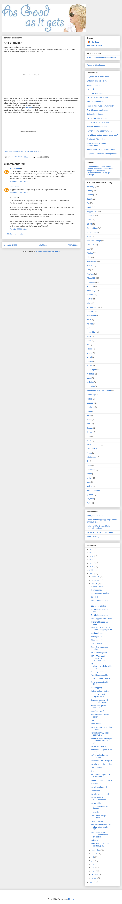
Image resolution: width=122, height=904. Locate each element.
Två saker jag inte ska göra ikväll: (99, 756)
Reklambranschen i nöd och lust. (99, 167)
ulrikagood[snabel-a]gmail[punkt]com (101, 57)
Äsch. (93, 771)
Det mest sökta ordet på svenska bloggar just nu (101, 628)
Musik (89, 220)
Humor (89, 365)
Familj (89, 207)
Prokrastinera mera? (99, 746)
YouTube (90, 274)
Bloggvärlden (92, 211)
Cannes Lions (92, 228)
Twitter (89, 299)
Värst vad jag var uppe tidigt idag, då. (100, 845)
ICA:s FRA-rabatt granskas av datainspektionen (98, 658)
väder (89, 503)
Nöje (88, 303)
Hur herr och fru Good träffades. (99, 131)
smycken (90, 499)
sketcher (28, 108)
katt (88, 249)
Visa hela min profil (94, 45)
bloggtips (90, 286)
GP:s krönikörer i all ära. (100, 678)
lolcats (89, 411)
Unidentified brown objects (101, 761)
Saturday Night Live (29, 151)
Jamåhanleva (96, 768)
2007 (91, 882)
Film (88, 257)
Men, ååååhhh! (97, 640)
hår (88, 345)
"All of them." (96, 791)
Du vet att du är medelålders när (98, 799)
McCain (21, 151)
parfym (89, 486)
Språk (89, 236)
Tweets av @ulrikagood (96, 65)
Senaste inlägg (10, 245)
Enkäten (94, 840)
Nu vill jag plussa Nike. (100, 787)
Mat (88, 270)
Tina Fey (38, 151)
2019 (91, 549)
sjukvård (90, 495)
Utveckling (91, 395)
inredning (90, 407)
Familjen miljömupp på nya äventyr (100, 106)
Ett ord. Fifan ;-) (93, 536)
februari (95, 874)
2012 (91, 560)
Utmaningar (91, 370)
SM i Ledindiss (92, 89)
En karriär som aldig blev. (97, 81)
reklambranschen (93, 490)
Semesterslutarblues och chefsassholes (96, 144)
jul (87, 328)
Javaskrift (95, 812)
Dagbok (90, 428)
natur (89, 482)
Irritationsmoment (93, 445)
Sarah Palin (7, 151)
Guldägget (91, 282)
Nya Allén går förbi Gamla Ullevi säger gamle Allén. (101, 827)
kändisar (90, 311)
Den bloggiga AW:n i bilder (101, 618)
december (96, 576)
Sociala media (92, 232)
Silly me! (94, 597)
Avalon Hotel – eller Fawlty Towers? (101, 150)
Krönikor (90, 295)
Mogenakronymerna (95, 85)
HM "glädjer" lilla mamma (96, 118)
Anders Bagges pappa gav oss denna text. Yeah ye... (101, 740)
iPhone (89, 349)
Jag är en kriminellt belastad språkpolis (102, 154)
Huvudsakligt (96, 803)
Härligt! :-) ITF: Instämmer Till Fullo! (101, 532)
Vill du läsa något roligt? (100, 653)
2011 (91, 563)
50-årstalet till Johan (95, 114)
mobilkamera (92, 316)
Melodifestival (92, 449)
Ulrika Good (14, 186)
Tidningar (90, 216)
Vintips (89, 399)
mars (94, 871)
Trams (89, 191)
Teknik (89, 453)
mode (89, 336)
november (96, 580)
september (96, 850)
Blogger (71, 899)
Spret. (93, 720)
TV (88, 203)
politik (89, 320)
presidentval (14, 151)
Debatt (89, 199)
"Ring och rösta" (97, 821)
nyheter (90, 353)
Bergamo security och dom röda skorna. (99, 701)
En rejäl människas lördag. (97, 110)
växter (89, 420)
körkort (89, 478)
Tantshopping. (96, 688)
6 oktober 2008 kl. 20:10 (19, 193)
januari (94, 878)
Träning (90, 253)
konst (89, 465)
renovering (91, 291)
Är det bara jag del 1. (99, 675)
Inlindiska (94, 784)
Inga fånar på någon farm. (101, 711)
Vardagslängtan (97, 633)
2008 (91, 574)
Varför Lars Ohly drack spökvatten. (100, 734)
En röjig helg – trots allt (100, 794)
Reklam (90, 195)
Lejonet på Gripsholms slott (97, 97)
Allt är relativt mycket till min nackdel (100, 776)
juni (93, 861)
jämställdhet (91, 332)
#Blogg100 (91, 278)
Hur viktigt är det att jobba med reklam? (102, 135)
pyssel (89, 357)
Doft (88, 436)
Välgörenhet (91, 457)
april (93, 868)
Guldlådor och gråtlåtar (100, 593)
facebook (90, 403)
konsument (91, 470)
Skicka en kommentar (15, 234)
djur (88, 461)
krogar (89, 474)
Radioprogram (92, 307)
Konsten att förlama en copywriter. (100, 169)
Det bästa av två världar (96, 93)
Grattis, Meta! (96, 643)
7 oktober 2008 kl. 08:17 (19, 229)
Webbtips (90, 374)
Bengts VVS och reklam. (96, 171)
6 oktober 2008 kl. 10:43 (19, 182)
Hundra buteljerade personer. (98, 707)
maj (93, 864)
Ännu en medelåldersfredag (98, 127)
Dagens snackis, (97, 586)
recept (89, 378)
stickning (90, 382)
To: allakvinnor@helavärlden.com (101, 666)
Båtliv (89, 424)
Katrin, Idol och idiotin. (100, 691)
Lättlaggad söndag (98, 606)
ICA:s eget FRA (97, 672)
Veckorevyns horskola (95, 102)
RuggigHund (15, 168)
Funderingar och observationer (99, 390)
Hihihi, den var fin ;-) (95, 516)
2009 (91, 570)
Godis (89, 440)
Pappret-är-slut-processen (101, 780)
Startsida (43, 245)
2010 (91, 567)
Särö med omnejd (94, 241)
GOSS (89, 224)
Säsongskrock (96, 637)
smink (89, 340)
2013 (91, 556)
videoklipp (91, 386)
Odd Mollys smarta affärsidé (98, 122)
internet (90, 324)
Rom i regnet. (96, 590)
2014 (91, 553)
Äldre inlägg (73, 245)
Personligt (91, 186)
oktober (95, 583)
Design (89, 432)
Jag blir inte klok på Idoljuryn (98, 817)
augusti (95, 854)
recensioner (91, 261)
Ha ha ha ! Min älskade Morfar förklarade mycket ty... (99, 527)
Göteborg (90, 245)
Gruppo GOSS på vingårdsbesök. (98, 695)
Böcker (89, 266)
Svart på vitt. (96, 724)
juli (93, 857)
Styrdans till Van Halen (96, 139)
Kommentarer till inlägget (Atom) (47, 251)
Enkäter (90, 361)
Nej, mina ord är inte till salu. (98, 77)
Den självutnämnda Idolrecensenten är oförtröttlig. (99, 835)
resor (89, 415)
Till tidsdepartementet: (100, 615)
